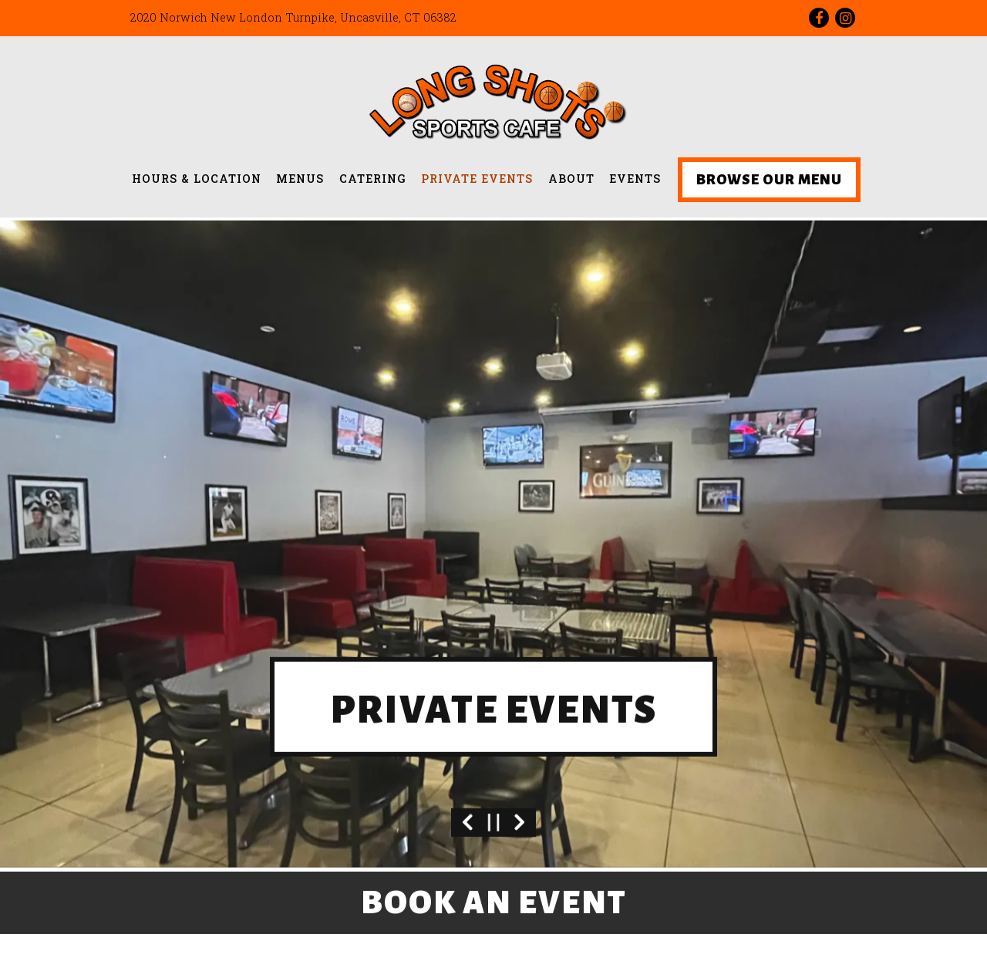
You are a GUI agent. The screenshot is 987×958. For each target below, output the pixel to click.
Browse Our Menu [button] (769, 179)
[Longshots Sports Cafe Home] (493, 100)
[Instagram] (845, 18)
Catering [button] (372, 178)
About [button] (571, 178)
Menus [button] (300, 178)
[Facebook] (819, 18)
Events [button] (635, 178)
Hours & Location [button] (196, 178)
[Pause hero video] (493, 802)
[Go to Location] (293, 18)
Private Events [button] (477, 178)
